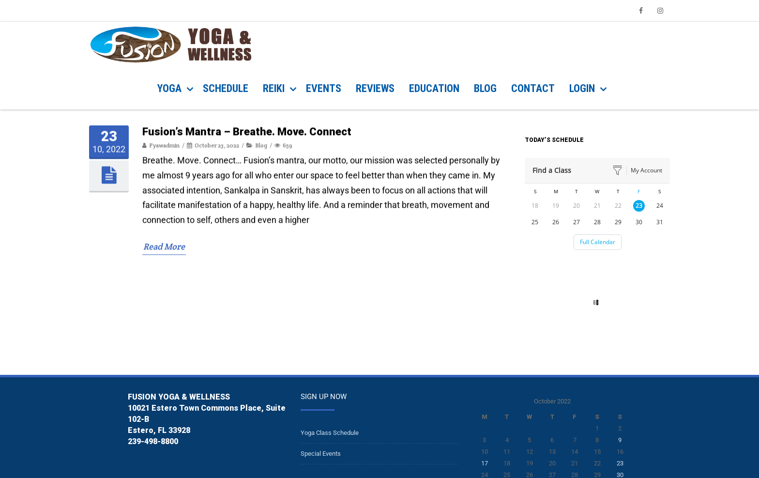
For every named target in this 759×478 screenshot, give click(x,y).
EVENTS (323, 88)
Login (582, 88)
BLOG (485, 88)
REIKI (274, 88)
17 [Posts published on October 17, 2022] (484, 463)
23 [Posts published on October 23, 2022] (620, 463)
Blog (261, 328)
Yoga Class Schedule (330, 432)
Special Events (321, 453)
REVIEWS (375, 88)
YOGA (169, 88)
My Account (646, 170)
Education (434, 88)
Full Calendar (597, 242)
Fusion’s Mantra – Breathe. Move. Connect (246, 315)
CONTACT (533, 88)
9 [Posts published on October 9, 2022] (620, 440)
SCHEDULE (225, 88)
